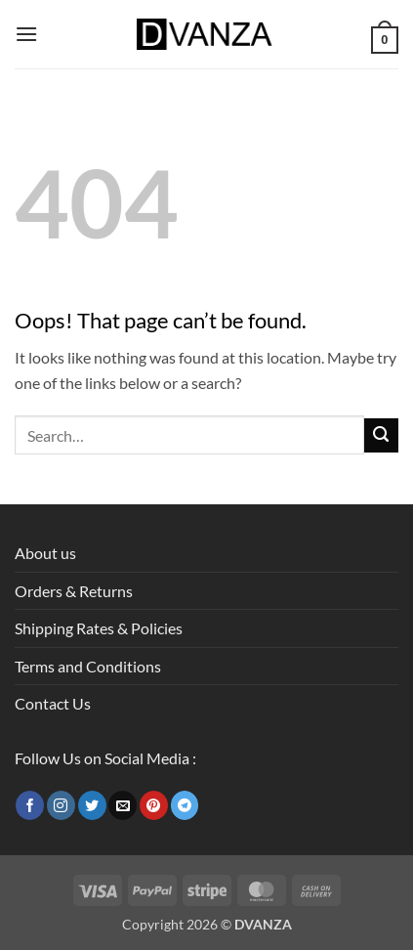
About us (45, 552)
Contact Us (53, 703)
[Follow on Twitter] (92, 805)
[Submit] (381, 435)
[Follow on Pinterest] (154, 805)
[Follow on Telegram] (185, 805)
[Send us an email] (122, 805)
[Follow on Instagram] (61, 805)
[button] (26, 34)
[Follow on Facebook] (30, 805)
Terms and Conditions (88, 666)
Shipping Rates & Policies (99, 628)
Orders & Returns (74, 591)
